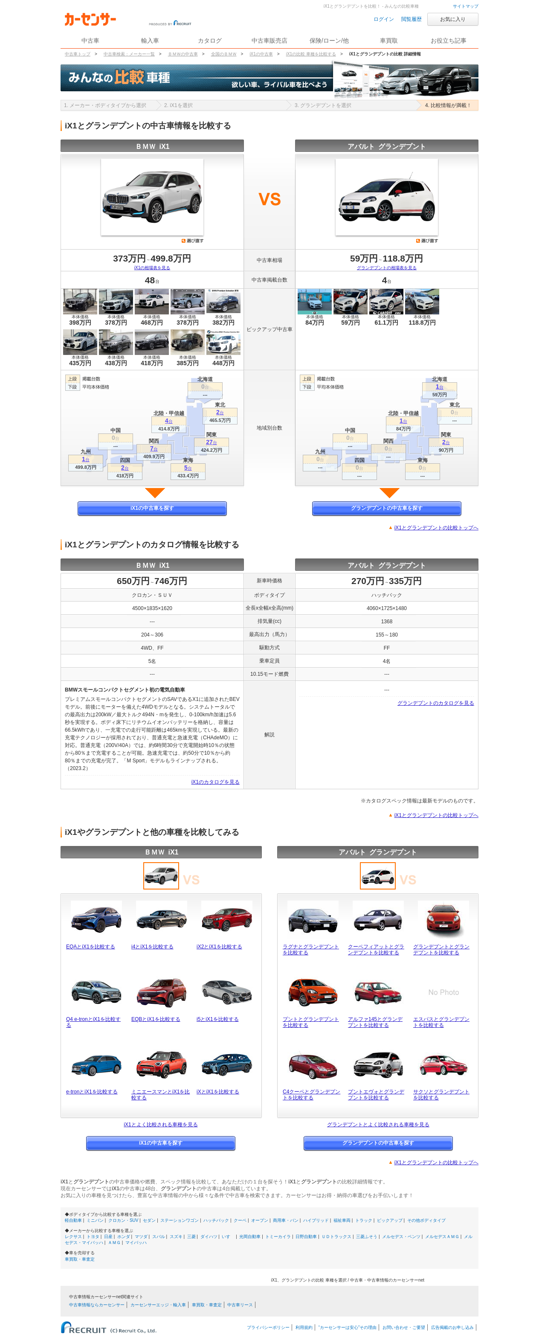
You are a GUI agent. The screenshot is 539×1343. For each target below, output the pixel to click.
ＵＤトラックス (336, 1236)
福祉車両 (342, 1220)
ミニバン (95, 1220)
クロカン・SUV (123, 1220)
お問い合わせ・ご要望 (404, 1327)
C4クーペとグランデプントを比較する (311, 1095)
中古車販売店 (269, 40)
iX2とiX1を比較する (219, 947)
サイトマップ (465, 6)
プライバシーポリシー (268, 1327)
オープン (259, 1220)
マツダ (141, 1236)
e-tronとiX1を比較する (92, 1092)
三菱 (191, 1236)
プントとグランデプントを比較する (311, 1022)
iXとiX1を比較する (218, 1092)
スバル (158, 1236)
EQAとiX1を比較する (90, 947)
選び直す (193, 240)
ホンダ (123, 1236)
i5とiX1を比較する (218, 1019)
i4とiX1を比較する (152, 947)
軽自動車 (73, 1220)
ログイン (384, 19)
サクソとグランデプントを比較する (441, 1095)
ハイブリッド (316, 1220)
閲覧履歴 (411, 19)
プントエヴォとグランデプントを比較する (376, 1095)
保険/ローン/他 (329, 40)
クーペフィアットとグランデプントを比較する (376, 950)
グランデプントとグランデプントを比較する (441, 950)
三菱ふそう (366, 1236)
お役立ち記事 (449, 40)
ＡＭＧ (114, 1242)
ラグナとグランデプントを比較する (311, 950)
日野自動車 (306, 1236)
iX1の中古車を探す (152, 508)
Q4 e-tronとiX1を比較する (93, 1022)
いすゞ (228, 1236)
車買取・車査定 (80, 1259)
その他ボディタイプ (426, 1220)
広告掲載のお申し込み (452, 1327)
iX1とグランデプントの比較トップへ (436, 528)
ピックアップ (390, 1220)
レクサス (73, 1236)
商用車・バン (285, 1220)
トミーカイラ (278, 1236)
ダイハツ (208, 1236)
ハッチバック (216, 1220)
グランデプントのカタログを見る (435, 703)
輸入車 (150, 40)
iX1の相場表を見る (152, 267)
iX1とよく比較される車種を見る (160, 1125)
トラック (363, 1220)
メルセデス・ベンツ (401, 1236)
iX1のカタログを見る (215, 782)
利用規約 (304, 1327)
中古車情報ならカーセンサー (97, 1304)
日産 (108, 1236)
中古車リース (240, 1304)
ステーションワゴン (179, 1220)
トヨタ (93, 1236)
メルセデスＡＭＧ (442, 1236)
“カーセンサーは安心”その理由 (348, 1327)
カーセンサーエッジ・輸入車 (158, 1304)
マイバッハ (136, 1242)
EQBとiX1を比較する (155, 1019)
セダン (149, 1220)
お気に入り (453, 19)
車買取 (389, 40)
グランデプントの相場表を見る (387, 267)
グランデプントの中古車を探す (387, 508)
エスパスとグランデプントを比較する (441, 1022)
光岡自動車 (250, 1236)
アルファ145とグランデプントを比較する (375, 1022)
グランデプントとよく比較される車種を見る (378, 1125)
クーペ (240, 1220)
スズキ (176, 1236)
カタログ (210, 40)
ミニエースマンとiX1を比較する (160, 1095)
